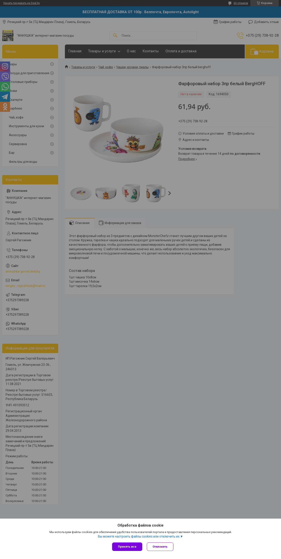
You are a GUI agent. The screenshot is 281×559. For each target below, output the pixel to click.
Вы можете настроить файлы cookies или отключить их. (139, 536)
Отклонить (160, 546)
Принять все (127, 546)
